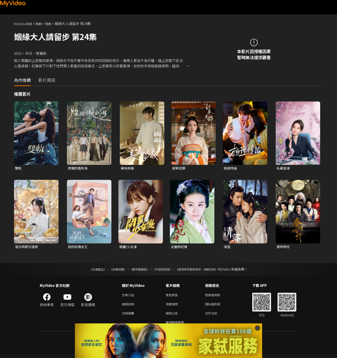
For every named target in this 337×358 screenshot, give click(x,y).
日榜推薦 (129, 315)
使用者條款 (216, 296)
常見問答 (173, 296)
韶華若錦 (179, 168)
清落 (227, 247)
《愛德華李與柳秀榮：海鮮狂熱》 (202, 270)
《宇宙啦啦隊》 (163, 270)
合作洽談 (215, 315)
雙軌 (18, 168)
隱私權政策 (216, 306)
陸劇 (52, 23)
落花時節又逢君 (27, 247)
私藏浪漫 (284, 168)
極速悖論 (231, 168)
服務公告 (173, 315)
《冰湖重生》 (89, 270)
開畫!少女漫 (128, 247)
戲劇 (42, 23)
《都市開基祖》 (137, 270)
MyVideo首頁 (24, 23)
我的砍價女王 (78, 247)
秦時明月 (284, 247)
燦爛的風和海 (78, 168)
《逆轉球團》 (112, 270)
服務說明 (129, 306)
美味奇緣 (128, 168)
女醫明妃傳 (179, 247)
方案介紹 (129, 296)
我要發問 (173, 306)
